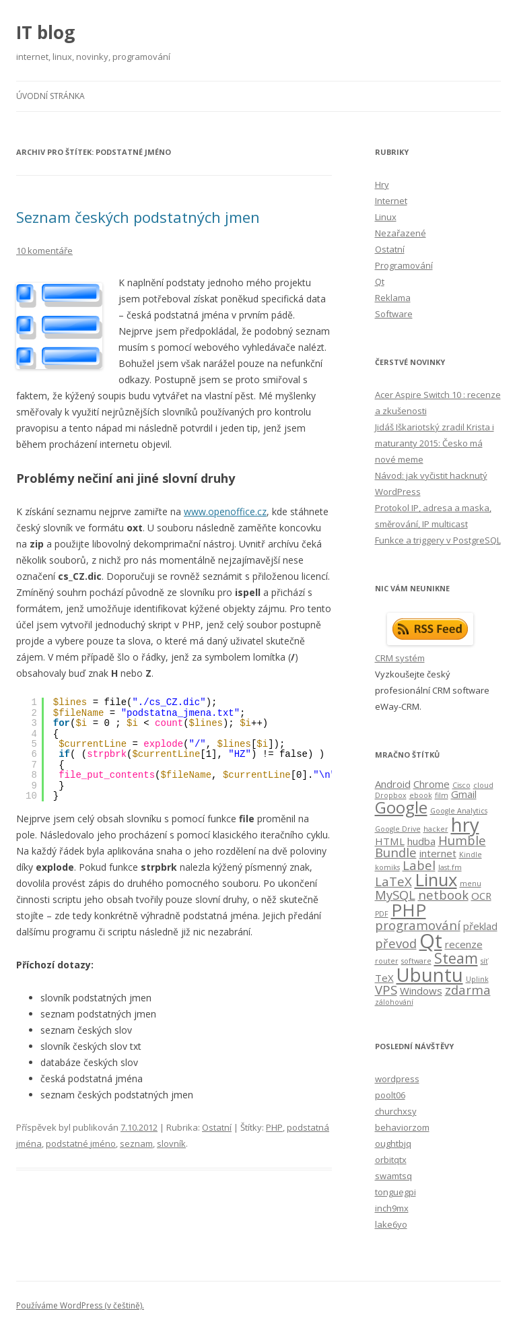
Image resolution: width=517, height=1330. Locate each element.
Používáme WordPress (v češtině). (80, 1305)
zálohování (394, 1002)
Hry (382, 184)
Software (394, 314)
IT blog (45, 32)
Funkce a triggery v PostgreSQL (438, 540)
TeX (384, 978)
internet (437, 853)
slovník (171, 1143)
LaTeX (393, 881)
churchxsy (396, 1111)
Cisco (461, 785)
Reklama (393, 298)
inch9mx (392, 1208)
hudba (421, 841)
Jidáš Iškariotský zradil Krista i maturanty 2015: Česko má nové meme (434, 443)
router (387, 961)
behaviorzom (402, 1127)
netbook (443, 894)
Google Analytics (458, 811)
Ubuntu (430, 974)
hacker (435, 829)
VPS (386, 989)
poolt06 (390, 1095)
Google (401, 807)
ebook (420, 795)
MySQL (395, 894)
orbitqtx (391, 1160)
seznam (136, 1143)
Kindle (470, 854)
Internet (391, 201)
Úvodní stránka (50, 96)
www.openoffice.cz (225, 511)
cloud (483, 785)
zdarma (468, 989)
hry (465, 824)
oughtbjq (393, 1143)
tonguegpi (395, 1192)
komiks (387, 867)
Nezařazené (400, 233)
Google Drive (398, 829)
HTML (390, 841)
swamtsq (393, 1176)
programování (417, 925)
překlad (480, 926)
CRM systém (400, 658)
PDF (381, 914)
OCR (481, 895)
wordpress (397, 1079)
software (416, 961)
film (441, 795)
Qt (379, 281)
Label (419, 865)
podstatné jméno (81, 1143)
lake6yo (391, 1224)
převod (396, 943)
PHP (274, 1127)
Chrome (431, 784)
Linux (386, 217)
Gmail (464, 794)
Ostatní (217, 1127)
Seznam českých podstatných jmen (138, 217)
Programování (404, 265)
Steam (456, 958)
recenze (464, 944)
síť (484, 961)
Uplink (477, 979)
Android (393, 784)
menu (470, 883)
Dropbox (391, 795)
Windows (421, 990)
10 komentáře (44, 250)
